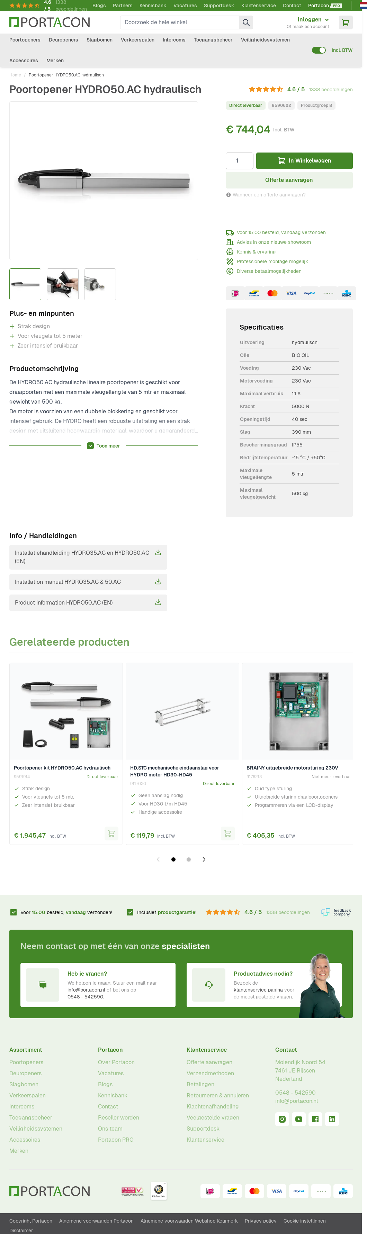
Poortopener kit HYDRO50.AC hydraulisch (62, 768)
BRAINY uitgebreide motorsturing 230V (292, 768)
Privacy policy (261, 1221)
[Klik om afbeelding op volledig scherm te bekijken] (103, 180)
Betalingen (200, 1084)
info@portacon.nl (86, 990)
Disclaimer (21, 1230)
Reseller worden (118, 1117)
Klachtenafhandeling (213, 1106)
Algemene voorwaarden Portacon (96, 1221)
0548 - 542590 (85, 997)
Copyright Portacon (30, 1221)
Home (15, 75)
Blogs (99, 5)
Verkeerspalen (137, 40)
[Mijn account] (308, 22)
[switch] (319, 50)
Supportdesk (219, 5)
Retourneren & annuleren (218, 1095)
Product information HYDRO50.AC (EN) (88, 602)
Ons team (110, 1128)
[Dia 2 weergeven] (188, 859)
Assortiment (25, 1049)
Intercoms (174, 40)
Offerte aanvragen (209, 1062)
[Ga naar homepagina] (49, 22)
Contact (292, 5)
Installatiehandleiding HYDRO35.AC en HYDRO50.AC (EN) (88, 557)
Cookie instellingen (305, 1221)
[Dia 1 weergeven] (173, 859)
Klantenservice (258, 5)
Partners (123, 5)
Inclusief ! (166, 912)
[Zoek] (246, 22)
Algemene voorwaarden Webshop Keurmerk (189, 1221)
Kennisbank (153, 5)
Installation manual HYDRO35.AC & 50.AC (88, 582)
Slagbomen (100, 40)
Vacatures (185, 5)
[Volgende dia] (204, 859)
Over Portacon (116, 1062)
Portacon (110, 1049)
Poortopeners (25, 40)
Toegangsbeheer (213, 40)
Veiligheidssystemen (265, 40)
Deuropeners (63, 40)
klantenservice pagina (258, 990)
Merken (55, 60)
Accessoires (23, 60)
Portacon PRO (116, 1139)
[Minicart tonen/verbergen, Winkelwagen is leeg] (346, 22)
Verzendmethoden (210, 1073)
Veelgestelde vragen (213, 1117)
